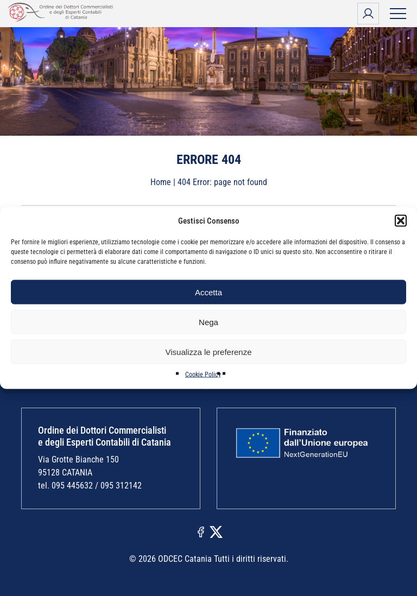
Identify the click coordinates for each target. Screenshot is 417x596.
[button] (400, 220)
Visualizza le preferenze (209, 351)
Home (160, 182)
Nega (208, 321)
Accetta (208, 291)
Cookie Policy (203, 374)
